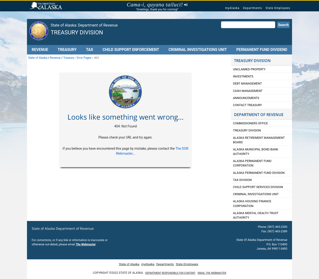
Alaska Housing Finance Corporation (252, 203)
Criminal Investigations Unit (197, 49)
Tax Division (242, 180)
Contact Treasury (247, 105)
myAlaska (232, 8)
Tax (89, 49)
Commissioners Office (250, 123)
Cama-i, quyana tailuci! (157, 5)
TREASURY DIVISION (252, 60)
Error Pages (84, 57)
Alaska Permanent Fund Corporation (252, 163)
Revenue (40, 49)
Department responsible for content (170, 272)
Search (283, 25)
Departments (252, 8)
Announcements (246, 98)
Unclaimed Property (249, 69)
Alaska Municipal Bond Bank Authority (255, 152)
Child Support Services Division (258, 187)
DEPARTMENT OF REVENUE (259, 114)
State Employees (278, 8)
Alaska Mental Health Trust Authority (256, 215)
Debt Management (247, 83)
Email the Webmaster (212, 272)
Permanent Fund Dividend (261, 49)
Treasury (67, 49)
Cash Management (248, 91)
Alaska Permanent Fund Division (259, 173)
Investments (243, 76)
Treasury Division (77, 32)
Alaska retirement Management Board (259, 140)
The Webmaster (86, 244)
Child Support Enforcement (130, 49)
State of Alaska (46, 6)
